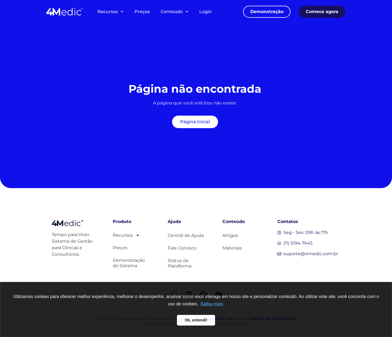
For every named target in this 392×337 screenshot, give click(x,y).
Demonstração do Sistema (129, 263)
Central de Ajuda (186, 235)
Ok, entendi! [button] (196, 320)
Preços (142, 11)
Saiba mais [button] (211, 304)
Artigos (230, 235)
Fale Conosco (182, 248)
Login (205, 11)
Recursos (110, 11)
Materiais (232, 248)
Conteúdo (174, 11)
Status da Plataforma (179, 263)
